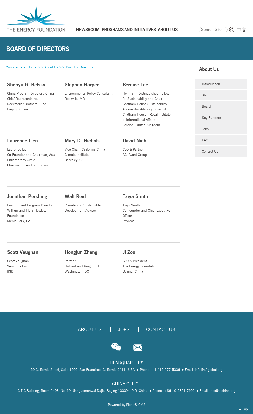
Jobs (205, 129)
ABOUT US (167, 29)
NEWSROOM (87, 29)
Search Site (198, 26)
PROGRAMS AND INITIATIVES (129, 29)
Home (31, 67)
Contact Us (210, 151)
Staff (205, 95)
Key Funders (211, 117)
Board (206, 106)
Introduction (211, 84)
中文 (242, 30)
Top (243, 409)
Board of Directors (79, 67)
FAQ (205, 140)
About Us (51, 67)
